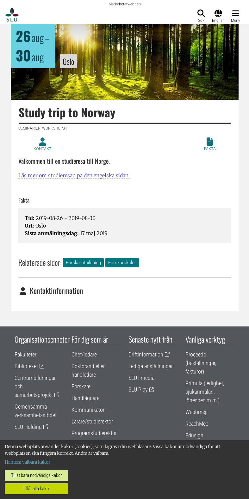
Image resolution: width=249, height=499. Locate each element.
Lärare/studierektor (92, 421)
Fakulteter (25, 354)
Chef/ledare (84, 354)
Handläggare (85, 398)
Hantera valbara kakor (27, 462)
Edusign (194, 435)
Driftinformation (145, 354)
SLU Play (138, 389)
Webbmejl (196, 412)
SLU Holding (28, 426)
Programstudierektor (94, 433)
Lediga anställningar (150, 366)
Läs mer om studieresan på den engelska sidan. (74, 175)
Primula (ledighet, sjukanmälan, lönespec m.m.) (204, 392)
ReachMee (196, 423)
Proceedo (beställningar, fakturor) (200, 363)
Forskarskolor (122, 262)
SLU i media (141, 377)
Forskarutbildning (83, 262)
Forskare (81, 386)
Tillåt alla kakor (36, 488)
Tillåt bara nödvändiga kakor (36, 475)
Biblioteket (26, 366)
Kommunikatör (88, 409)
